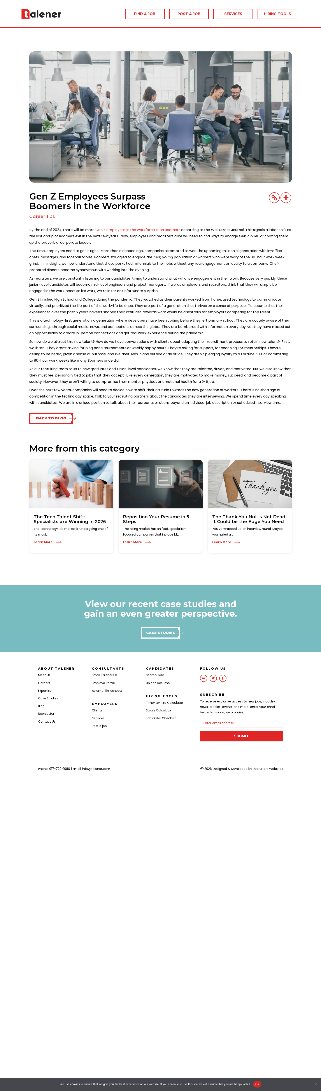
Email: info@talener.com (91, 767)
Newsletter (46, 713)
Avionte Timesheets (107, 690)
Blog (41, 706)
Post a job (99, 726)
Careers (44, 683)
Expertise (45, 690)
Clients (97, 710)
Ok (257, 1084)
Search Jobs (155, 675)
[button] (51, 418)
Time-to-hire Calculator (164, 702)
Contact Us (46, 721)
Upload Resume (158, 683)
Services (98, 718)
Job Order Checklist (161, 718)
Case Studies (48, 698)
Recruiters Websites (268, 767)
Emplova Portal (103, 683)
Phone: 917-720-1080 (54, 767)
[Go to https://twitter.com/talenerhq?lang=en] (213, 678)
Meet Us (44, 675)
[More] (286, 197)
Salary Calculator (159, 710)
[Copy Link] (274, 197)
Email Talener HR (104, 675)
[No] (315, 1084)
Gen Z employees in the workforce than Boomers (137, 229)
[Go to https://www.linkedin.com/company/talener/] (203, 678)
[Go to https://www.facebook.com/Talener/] (222, 678)
